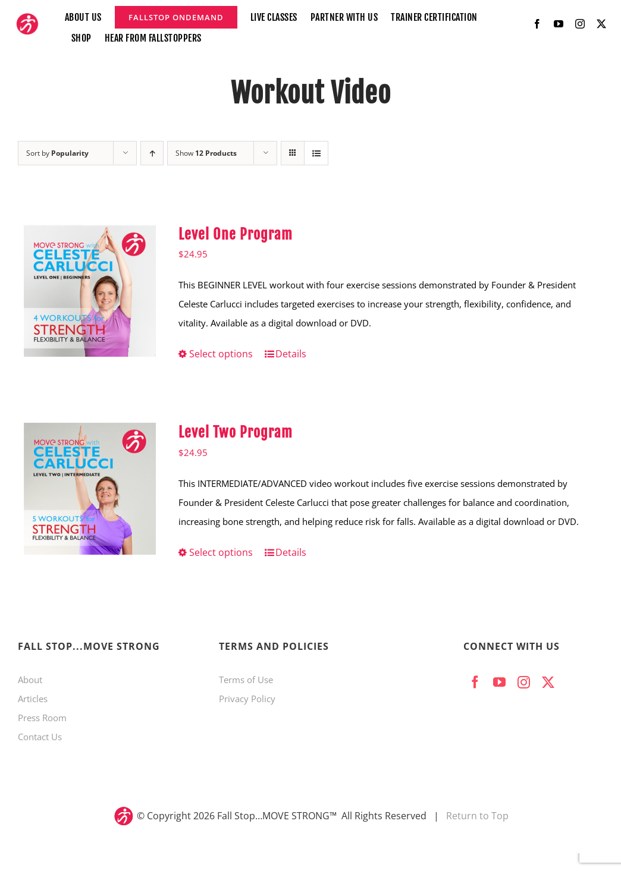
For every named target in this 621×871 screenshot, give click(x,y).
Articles (33, 699)
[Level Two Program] (90, 489)
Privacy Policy (247, 699)
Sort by (57, 153)
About (30, 680)
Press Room (42, 718)
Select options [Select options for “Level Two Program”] (221, 552)
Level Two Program (235, 432)
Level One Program (235, 234)
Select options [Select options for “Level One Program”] (221, 353)
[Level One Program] (90, 291)
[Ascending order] (152, 153)
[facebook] (537, 24)
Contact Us (40, 737)
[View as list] (316, 153)
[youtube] (558, 24)
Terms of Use (246, 680)
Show (206, 153)
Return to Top (477, 815)
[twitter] (601, 24)
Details (290, 353)
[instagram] (580, 24)
